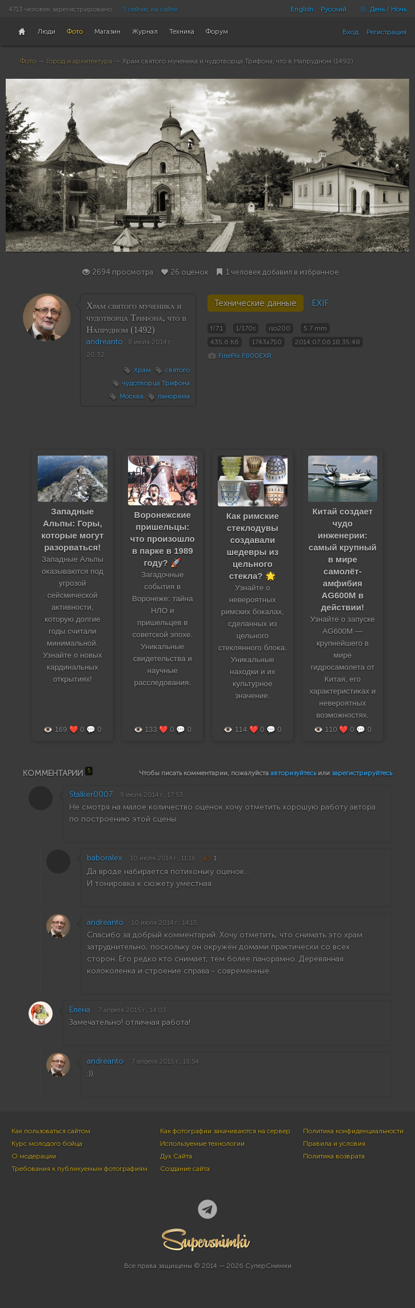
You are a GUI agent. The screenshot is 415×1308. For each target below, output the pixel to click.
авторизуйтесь (293, 773)
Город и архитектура (79, 61)
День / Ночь (380, 9)
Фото (28, 61)
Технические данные (255, 303)
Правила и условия (334, 1144)
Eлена (79, 1010)
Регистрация (386, 32)
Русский (333, 9)
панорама (174, 396)
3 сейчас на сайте (149, 9)
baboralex (104, 858)
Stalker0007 (91, 794)
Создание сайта (185, 1169)
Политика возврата (334, 1156)
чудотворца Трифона (156, 383)
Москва (131, 396)
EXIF (320, 303)
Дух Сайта (176, 1156)
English (301, 9)
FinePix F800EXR (245, 356)
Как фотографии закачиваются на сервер (225, 1131)
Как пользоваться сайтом (50, 1131)
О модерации (33, 1156)
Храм (142, 370)
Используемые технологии (202, 1144)
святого (177, 370)
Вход (350, 32)
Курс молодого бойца (46, 1144)
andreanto (104, 342)
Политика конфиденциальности (353, 1131)
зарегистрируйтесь (362, 773)
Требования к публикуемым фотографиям (79, 1169)
